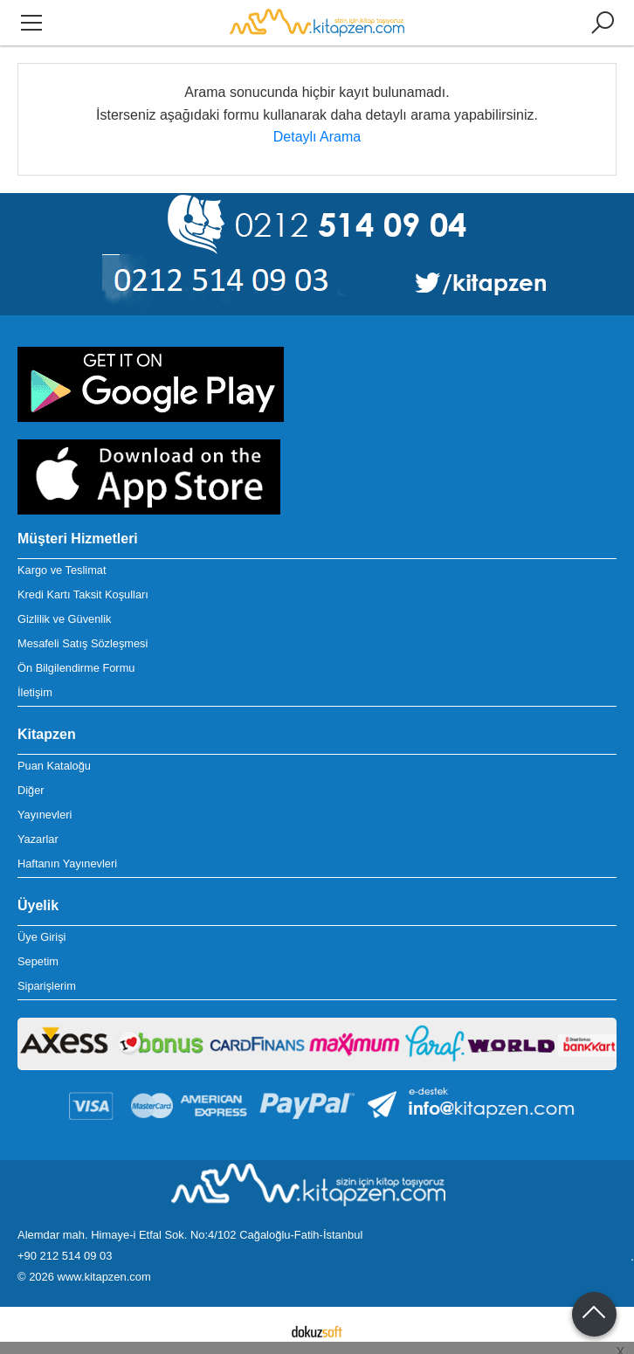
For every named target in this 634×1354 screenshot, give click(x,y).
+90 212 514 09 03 (64, 1255)
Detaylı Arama (317, 136)
